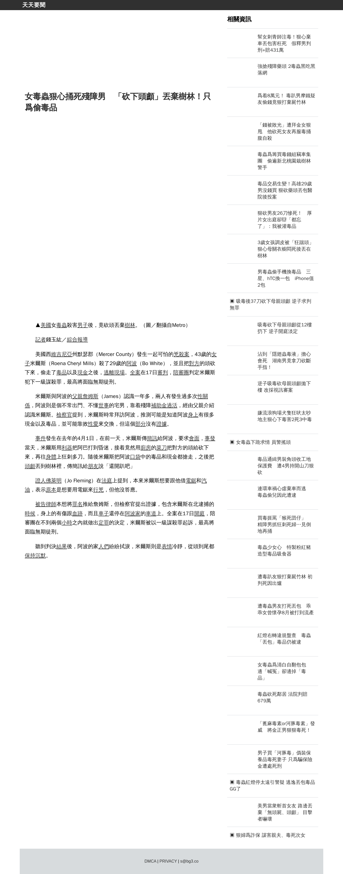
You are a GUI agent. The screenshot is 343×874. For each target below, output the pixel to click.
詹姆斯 (90, 396)
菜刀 (161, 447)
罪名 (77, 504)
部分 (140, 424)
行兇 (98, 489)
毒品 (61, 372)
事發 (210, 438)
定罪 (103, 522)
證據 (161, 424)
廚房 (146, 447)
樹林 (130, 325)
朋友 (93, 466)
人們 (103, 546)
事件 (40, 438)
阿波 (131, 363)
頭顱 (30, 466)
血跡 (77, 513)
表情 (167, 546)
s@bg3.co (189, 861)
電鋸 (191, 480)
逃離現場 (114, 372)
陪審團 (181, 372)
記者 (40, 339)
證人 (40, 480)
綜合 (72, 339)
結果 (61, 546)
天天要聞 (34, 5)
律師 (51, 504)
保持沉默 (35, 555)
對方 (194, 363)
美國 (45, 325)
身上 (193, 414)
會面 (194, 438)
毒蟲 (61, 325)
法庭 (107, 480)
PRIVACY (168, 861)
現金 (82, 372)
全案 (135, 372)
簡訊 (152, 438)
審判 (162, 372)
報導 (82, 339)
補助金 (159, 405)
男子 (82, 325)
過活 (172, 405)
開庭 (199, 513)
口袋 (135, 456)
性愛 (93, 424)
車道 (151, 513)
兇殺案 (181, 354)
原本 (51, 489)
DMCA (150, 861)
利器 (67, 447)
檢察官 (64, 414)
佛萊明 (53, 480)
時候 (30, 513)
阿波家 (132, 513)
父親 (77, 396)
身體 (51, 456)
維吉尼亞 (61, 354)
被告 (40, 504)
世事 (103, 405)
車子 (103, 513)
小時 (67, 522)
